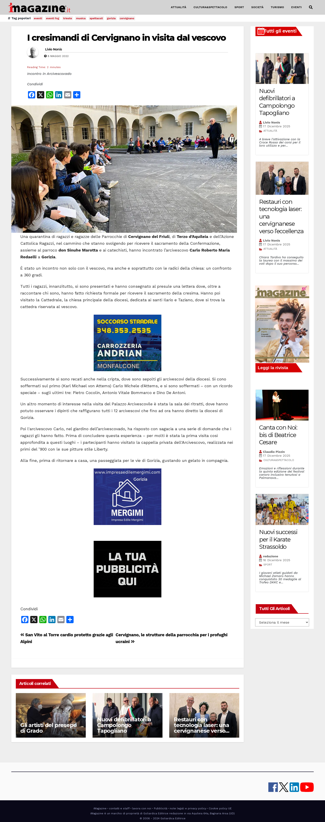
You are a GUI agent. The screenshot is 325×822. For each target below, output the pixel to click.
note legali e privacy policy (188, 808)
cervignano (127, 18)
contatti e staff (119, 808)
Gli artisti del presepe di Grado (48, 728)
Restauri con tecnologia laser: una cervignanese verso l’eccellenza (201, 728)
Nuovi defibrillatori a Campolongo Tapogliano (124, 725)
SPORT (239, 7)
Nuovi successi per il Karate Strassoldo (278, 539)
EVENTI (296, 7)
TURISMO (277, 7)
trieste (67, 18)
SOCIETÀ (257, 7)
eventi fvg (52, 18)
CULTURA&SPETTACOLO (210, 7)
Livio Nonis (53, 49)
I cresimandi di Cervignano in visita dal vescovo (126, 37)
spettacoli (96, 18)
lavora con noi (141, 808)
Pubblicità (160, 808)
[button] (311, 7)
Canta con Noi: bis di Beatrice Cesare (278, 435)
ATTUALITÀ (178, 7)
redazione (270, 556)
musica (81, 18)
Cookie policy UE (220, 808)
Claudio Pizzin (274, 451)
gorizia (111, 18)
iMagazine (100, 808)
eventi (38, 18)
